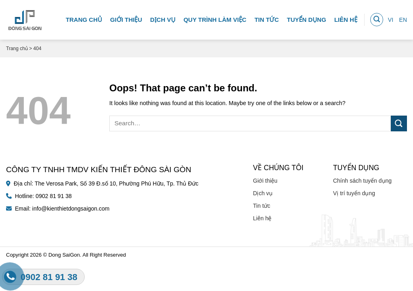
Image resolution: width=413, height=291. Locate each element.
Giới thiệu (126, 18)
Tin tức (266, 18)
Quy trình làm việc (215, 18)
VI (390, 18)
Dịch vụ (162, 18)
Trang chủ (84, 18)
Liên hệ (345, 18)
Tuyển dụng (306, 18)
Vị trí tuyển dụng (354, 193)
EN (403, 18)
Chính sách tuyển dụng (362, 180)
